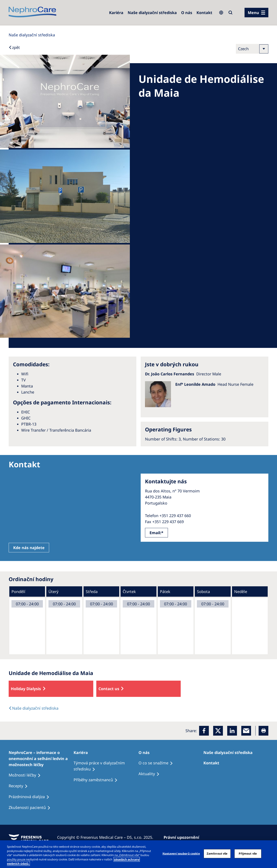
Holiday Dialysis (26, 688)
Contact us (108, 688)
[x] (218, 731)
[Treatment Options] (41, 758)
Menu (253, 12)
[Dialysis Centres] (116, 13)
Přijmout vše (248, 853)
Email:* (156, 532)
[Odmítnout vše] (270, 853)
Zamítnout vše (217, 853)
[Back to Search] (14, 47)
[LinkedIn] (232, 731)
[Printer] (263, 731)
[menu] (256, 12)
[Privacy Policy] (183, 837)
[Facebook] (204, 731)
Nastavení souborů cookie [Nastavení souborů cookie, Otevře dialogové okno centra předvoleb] (181, 853)
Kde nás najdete (29, 547)
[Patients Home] (83, 752)
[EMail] (246, 731)
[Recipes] (97, 780)
